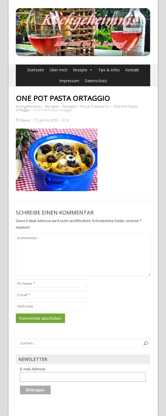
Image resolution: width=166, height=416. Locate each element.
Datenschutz (96, 80)
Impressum (69, 80)
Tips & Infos (109, 69)
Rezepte (80, 69)
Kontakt (132, 69)
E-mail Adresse (32, 369)
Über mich (58, 69)
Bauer (26, 120)
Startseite (35, 69)
